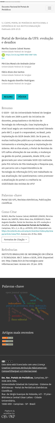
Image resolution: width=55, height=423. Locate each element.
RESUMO (8, 97)
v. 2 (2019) (6, 23)
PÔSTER (22, 97)
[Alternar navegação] (49, 8)
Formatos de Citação (14, 239)
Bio (3, 58)
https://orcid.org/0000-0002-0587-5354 (19, 55)
